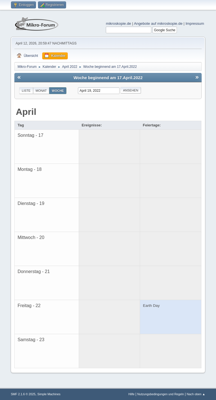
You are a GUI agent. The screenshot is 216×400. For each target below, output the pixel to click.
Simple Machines (48, 394)
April (26, 112)
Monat (41, 90)
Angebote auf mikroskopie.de (158, 23)
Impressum (195, 23)
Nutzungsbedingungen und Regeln (160, 394)
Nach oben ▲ (196, 394)
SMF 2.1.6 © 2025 (23, 394)
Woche (58, 90)
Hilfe (132, 394)
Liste (26, 90)
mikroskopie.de (118, 23)
